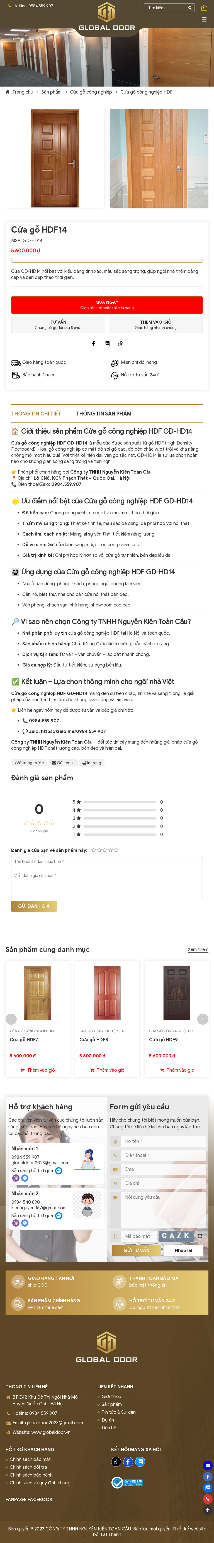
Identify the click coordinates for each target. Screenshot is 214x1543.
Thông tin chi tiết (36, 414)
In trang (91, 762)
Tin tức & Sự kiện (119, 1412)
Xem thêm (198, 949)
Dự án (108, 1420)
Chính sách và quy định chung (40, 1483)
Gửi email (63, 762)
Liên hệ (109, 1428)
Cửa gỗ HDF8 (93, 1040)
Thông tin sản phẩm (104, 414)
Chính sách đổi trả (28, 1467)
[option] (38, 1019)
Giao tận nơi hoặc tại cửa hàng (107, 305)
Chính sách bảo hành (31, 1475)
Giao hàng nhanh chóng (156, 325)
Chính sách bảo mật (30, 1459)
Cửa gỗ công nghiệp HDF (146, 92)
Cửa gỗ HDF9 (163, 1040)
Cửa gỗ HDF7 (24, 1040)
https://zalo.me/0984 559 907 (73, 731)
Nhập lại (183, 1250)
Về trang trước (29, 762)
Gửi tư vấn (136, 1250)
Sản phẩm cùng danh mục (48, 949)
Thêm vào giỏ (41, 1070)
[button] (11, 1019)
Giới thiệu (111, 1396)
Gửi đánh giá (34, 906)
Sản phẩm (52, 92)
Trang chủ (23, 92)
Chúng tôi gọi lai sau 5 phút (58, 325)
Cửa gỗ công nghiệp (91, 92)
